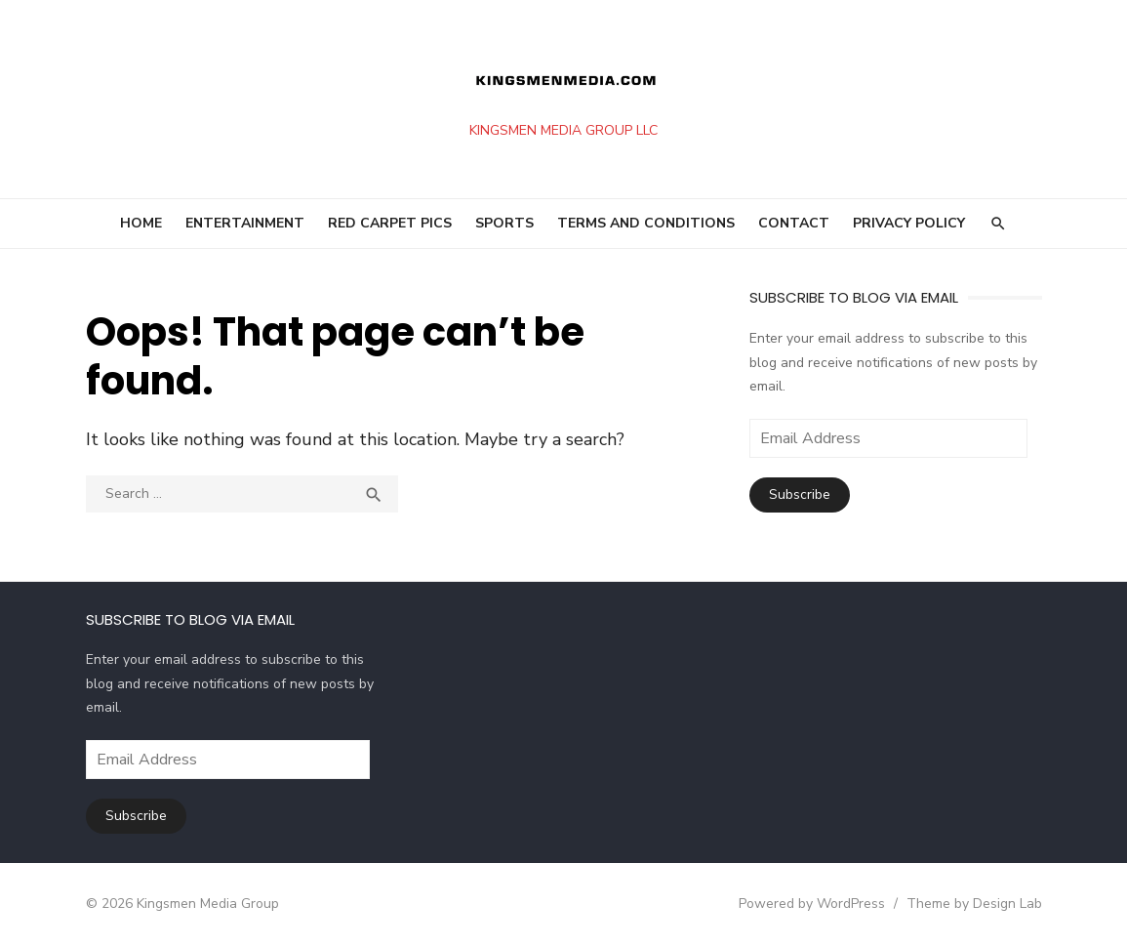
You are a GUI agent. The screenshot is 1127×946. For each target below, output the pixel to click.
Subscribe (799, 494)
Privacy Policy (909, 223)
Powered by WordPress (812, 903)
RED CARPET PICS (390, 223)
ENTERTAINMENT (244, 223)
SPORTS (504, 223)
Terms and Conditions (646, 223)
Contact (793, 223)
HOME (141, 223)
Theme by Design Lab (974, 903)
